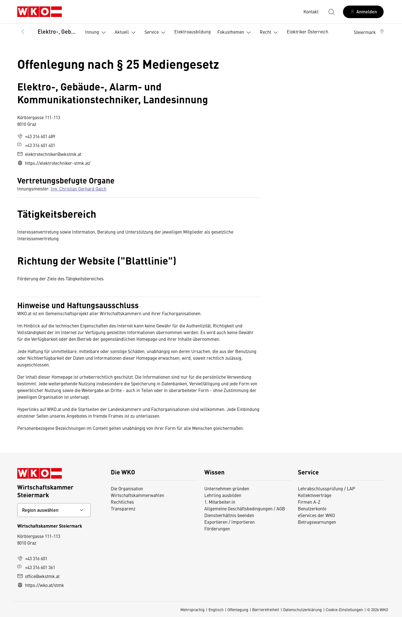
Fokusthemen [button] (235, 32)
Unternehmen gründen (226, 488)
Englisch (216, 609)
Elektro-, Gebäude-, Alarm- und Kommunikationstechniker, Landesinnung (57, 31)
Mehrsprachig (192, 609)
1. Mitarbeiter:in (219, 502)
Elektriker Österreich (307, 31)
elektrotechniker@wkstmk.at (49, 154)
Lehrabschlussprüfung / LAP (326, 488)
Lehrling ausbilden (222, 495)
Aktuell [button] (126, 32)
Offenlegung (237, 609)
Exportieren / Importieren (229, 522)
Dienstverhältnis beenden (229, 515)
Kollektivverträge (314, 495)
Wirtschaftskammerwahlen (137, 495)
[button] (369, 32)
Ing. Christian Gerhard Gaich (78, 188)
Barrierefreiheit (265, 609)
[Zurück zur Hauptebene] (22, 32)
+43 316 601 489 (36, 136)
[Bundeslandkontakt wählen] (54, 510)
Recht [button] (270, 32)
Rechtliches (122, 502)
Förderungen (217, 528)
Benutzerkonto (312, 508)
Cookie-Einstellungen (344, 609)
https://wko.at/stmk (40, 585)
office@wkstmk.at (38, 576)
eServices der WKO (316, 515)
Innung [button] (96, 32)
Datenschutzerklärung (302, 609)
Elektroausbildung (192, 31)
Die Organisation (127, 488)
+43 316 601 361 (36, 567)
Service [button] (156, 32)
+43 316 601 (32, 558)
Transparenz (123, 508)
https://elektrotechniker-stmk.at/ (53, 163)
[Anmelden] (363, 12)
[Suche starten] (331, 11)
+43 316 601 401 (36, 145)
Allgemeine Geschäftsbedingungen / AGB (244, 508)
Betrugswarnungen (317, 522)
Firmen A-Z (309, 502)
